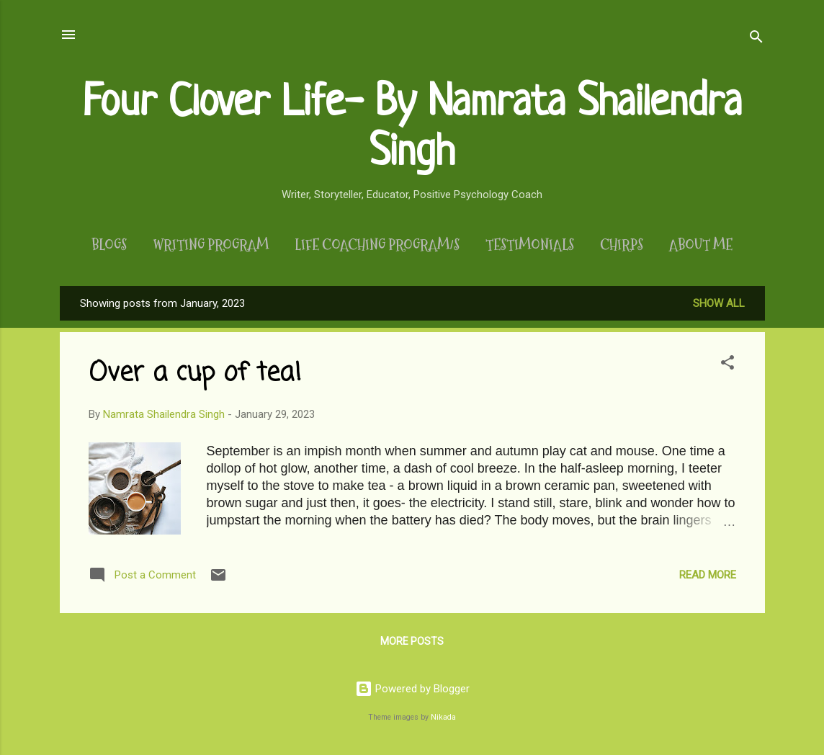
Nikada (443, 717)
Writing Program (211, 245)
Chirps (621, 245)
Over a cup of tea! (195, 373)
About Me (701, 245)
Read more (707, 574)
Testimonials (529, 245)
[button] (727, 365)
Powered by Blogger (412, 688)
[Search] (756, 39)
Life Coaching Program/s (377, 245)
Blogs (109, 245)
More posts (412, 641)
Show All (719, 303)
